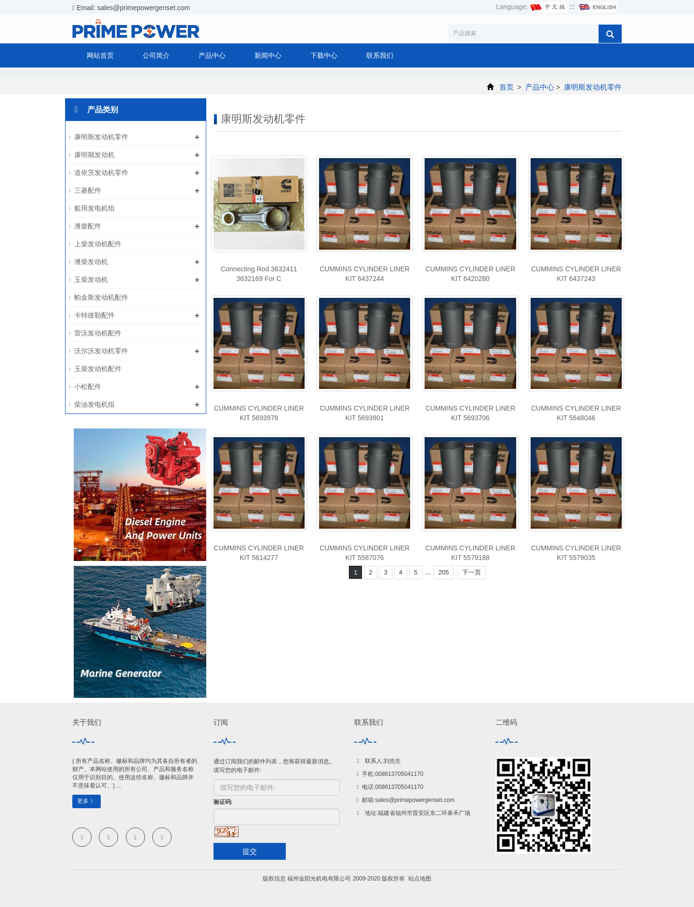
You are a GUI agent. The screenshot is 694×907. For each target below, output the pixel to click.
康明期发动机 (94, 155)
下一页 (471, 572)
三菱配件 (87, 190)
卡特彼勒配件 (94, 315)
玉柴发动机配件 (97, 369)
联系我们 (379, 55)
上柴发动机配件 (97, 244)
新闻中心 (267, 55)
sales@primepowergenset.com (414, 800)
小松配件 (87, 386)
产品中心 (212, 55)
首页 (506, 87)
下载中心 (323, 55)
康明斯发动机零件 (592, 87)
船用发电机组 (94, 208)
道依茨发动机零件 (101, 172)
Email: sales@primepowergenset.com (131, 8)
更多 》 (86, 801)
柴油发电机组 (94, 404)
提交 (249, 851)
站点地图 (419, 878)
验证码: (223, 802)
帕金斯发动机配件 (101, 297)
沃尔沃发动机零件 (101, 351)
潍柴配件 (87, 226)
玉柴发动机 (91, 279)
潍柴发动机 (91, 262)
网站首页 (100, 55)
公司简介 (156, 55)
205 (444, 572)
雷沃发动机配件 (97, 333)
